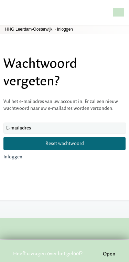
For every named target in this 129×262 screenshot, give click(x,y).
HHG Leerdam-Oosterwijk (28, 29)
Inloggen (65, 29)
